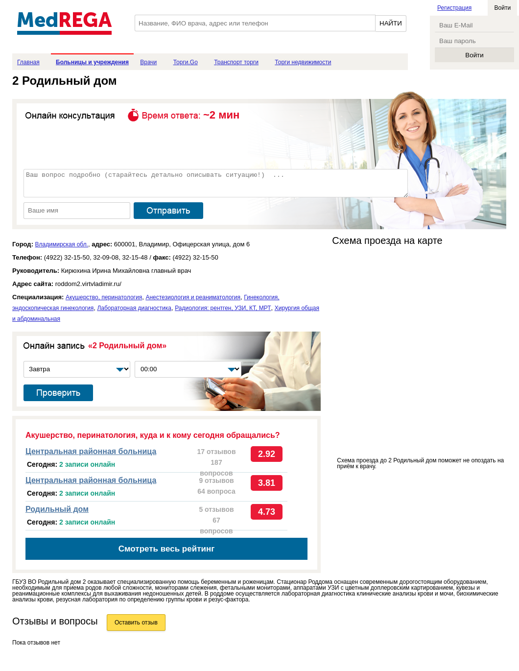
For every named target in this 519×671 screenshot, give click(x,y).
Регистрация (454, 7)
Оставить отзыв (136, 622)
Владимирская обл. (61, 244)
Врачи (148, 62)
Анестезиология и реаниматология (192, 297)
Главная (28, 62)
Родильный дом (57, 509)
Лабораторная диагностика (134, 308)
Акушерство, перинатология (104, 297)
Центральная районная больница (90, 451)
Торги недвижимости (303, 62)
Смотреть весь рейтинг (166, 548)
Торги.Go (185, 62)
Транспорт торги (236, 62)
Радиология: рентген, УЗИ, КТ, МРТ (223, 308)
